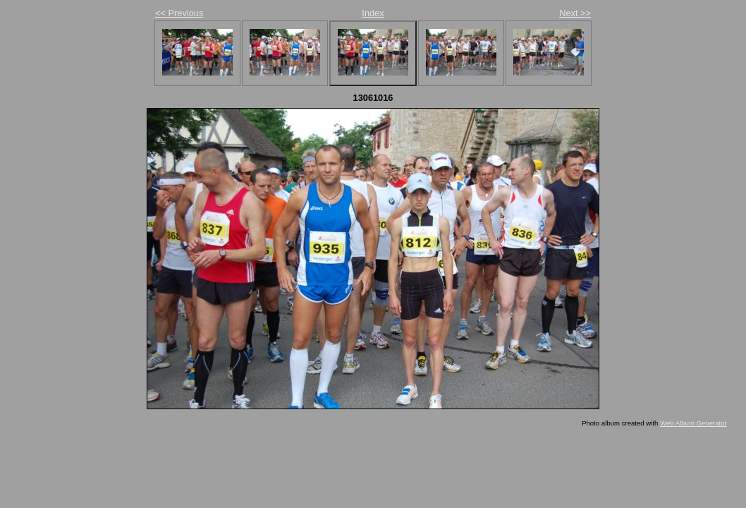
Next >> (575, 13)
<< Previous (179, 13)
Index (373, 13)
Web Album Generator (693, 423)
